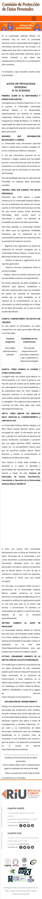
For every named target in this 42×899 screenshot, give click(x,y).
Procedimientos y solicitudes (13, 778)
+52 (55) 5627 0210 (23, 822)
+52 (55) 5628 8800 (23, 844)
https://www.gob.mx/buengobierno (16, 697)
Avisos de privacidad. (21, 894)
